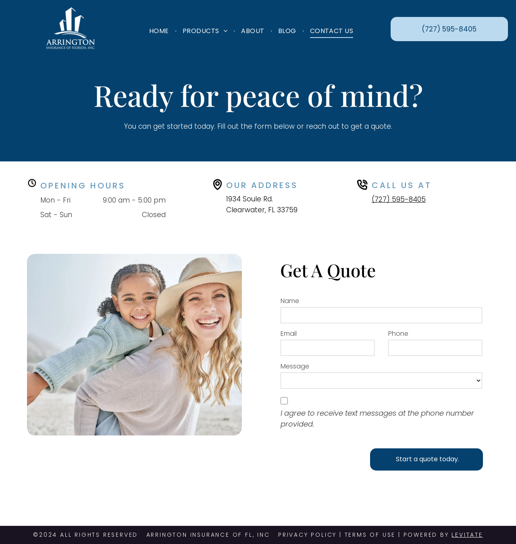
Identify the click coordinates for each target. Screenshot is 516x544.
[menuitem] (160, 30)
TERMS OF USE (370, 535)
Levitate (467, 535)
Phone (398, 333)
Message (295, 366)
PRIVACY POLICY (307, 535)
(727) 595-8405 (399, 199)
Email (289, 333)
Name (290, 300)
